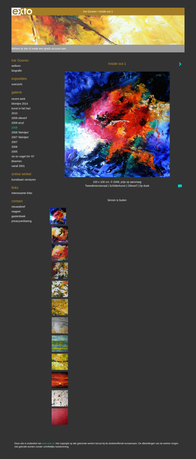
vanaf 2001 (18, 166)
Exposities (19, 79)
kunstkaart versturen (23, 179)
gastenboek (18, 216)
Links (14, 188)
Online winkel (21, 174)
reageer (16, 211)
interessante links (21, 193)
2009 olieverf (19, 118)
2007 (14, 142)
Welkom (15, 65)
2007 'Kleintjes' (20, 137)
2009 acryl (17, 122)
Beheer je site (19, 48)
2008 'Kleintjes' (20, 132)
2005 (14, 151)
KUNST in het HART (21, 108)
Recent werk (18, 98)
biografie (16, 70)
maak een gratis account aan (49, 48)
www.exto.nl (48, 443)
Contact (17, 201)
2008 (14, 127)
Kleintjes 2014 (19, 103)
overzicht (16, 84)
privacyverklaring (21, 221)
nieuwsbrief (18, 206)
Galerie (16, 92)
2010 (14, 113)
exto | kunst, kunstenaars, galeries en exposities (22, 11)
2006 (14, 146)
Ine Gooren (89, 11)
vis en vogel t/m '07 (22, 156)
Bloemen (16, 161)
